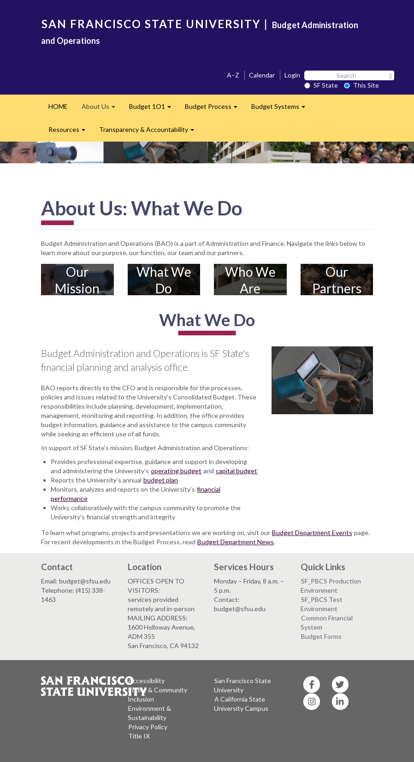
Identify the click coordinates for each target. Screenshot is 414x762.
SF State (321, 85)
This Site (361, 85)
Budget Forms (321, 636)
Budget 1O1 (153, 109)
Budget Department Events (312, 532)
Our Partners (336, 280)
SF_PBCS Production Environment (331, 585)
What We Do (163, 280)
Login (292, 75)
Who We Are (250, 280)
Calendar (262, 75)
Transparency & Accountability (150, 132)
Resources (70, 132)
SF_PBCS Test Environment (322, 604)
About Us (102, 109)
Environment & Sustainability (149, 712)
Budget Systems (281, 109)
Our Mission (77, 280)
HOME (58, 106)
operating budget (176, 471)
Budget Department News (235, 542)
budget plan (160, 480)
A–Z (233, 75)
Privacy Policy (147, 727)
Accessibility (146, 681)
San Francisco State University (242, 685)
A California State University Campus (241, 703)
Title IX (139, 736)
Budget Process (214, 109)
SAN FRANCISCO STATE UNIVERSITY (150, 23)
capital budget (236, 471)
